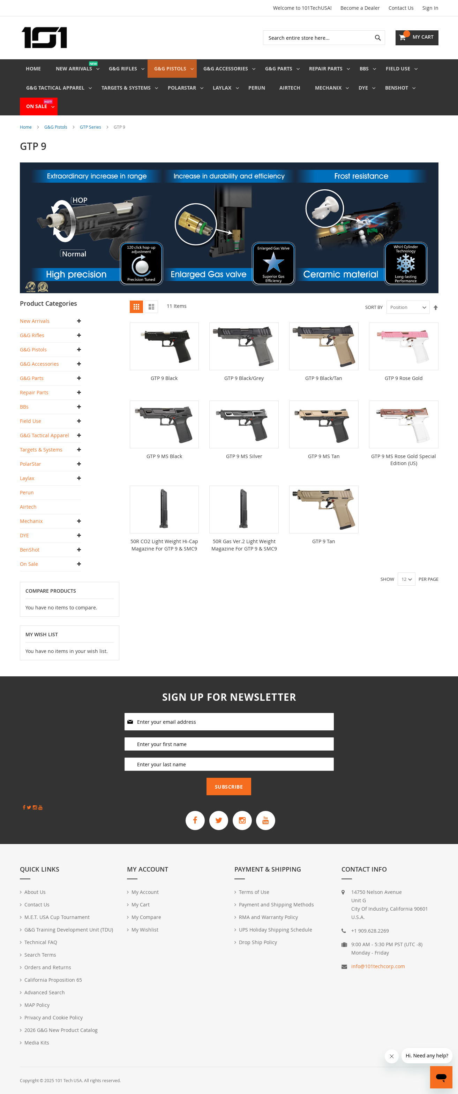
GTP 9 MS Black (164, 461)
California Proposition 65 (53, 980)
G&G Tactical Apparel (44, 440)
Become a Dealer (360, 8)
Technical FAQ (40, 942)
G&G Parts (32, 383)
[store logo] (44, 37)
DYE (24, 540)
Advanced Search (44, 992)
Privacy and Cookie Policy (53, 1017)
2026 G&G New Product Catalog (61, 1030)
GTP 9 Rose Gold (404, 383)
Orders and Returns (47, 967)
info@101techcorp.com (378, 966)
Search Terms (40, 954)
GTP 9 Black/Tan (323, 383)
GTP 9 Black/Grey (244, 383)
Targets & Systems (41, 454)
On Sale (29, 569)
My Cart (141, 904)
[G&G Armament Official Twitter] (217, 819)
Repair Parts (34, 397)
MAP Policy (37, 1005)
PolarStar (30, 469)
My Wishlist (145, 929)
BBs (24, 412)
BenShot (29, 555)
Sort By (374, 312)
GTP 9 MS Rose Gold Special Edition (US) (403, 464)
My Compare (146, 917)
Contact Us (401, 8)
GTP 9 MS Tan (324, 461)
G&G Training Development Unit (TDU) (68, 929)
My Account (145, 892)
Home (26, 132)
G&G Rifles (32, 340)
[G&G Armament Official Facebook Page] (191, 819)
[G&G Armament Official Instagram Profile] (243, 819)
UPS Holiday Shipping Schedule (275, 929)
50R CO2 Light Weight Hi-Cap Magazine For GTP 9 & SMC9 (164, 549)
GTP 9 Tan (323, 545)
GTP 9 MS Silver (244, 461)
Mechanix (31, 526)
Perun (27, 497)
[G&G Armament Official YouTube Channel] (269, 819)
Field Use (30, 426)
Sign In (430, 8)
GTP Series (91, 132)
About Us (35, 892)
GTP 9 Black (164, 383)
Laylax (27, 483)
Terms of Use (254, 892)
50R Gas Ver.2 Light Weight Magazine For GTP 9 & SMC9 (244, 549)
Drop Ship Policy (258, 942)
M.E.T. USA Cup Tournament (57, 917)
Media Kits (36, 1042)
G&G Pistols (56, 132)
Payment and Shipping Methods (276, 904)
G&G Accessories (39, 369)
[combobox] (324, 37)
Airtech (28, 512)
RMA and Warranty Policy (268, 917)
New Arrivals (35, 326)
